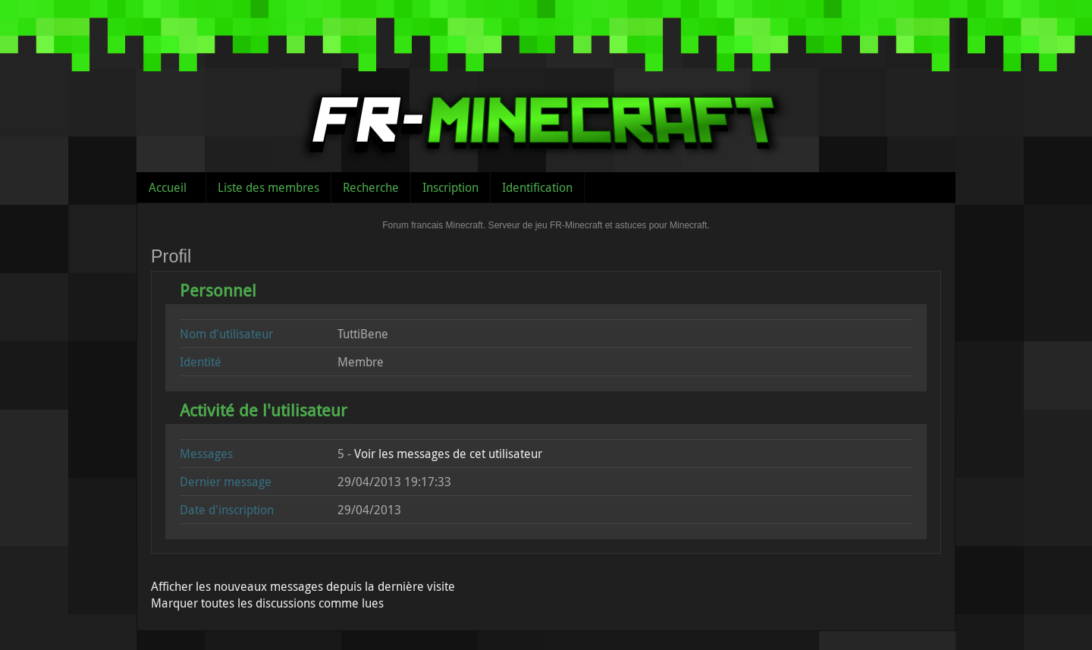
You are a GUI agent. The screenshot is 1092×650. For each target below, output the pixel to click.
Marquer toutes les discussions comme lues (267, 603)
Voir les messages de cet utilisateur (448, 453)
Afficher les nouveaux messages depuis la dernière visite (303, 586)
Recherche (371, 187)
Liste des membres (268, 187)
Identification (537, 187)
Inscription (450, 187)
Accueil (168, 187)
